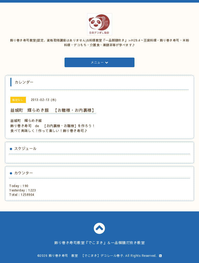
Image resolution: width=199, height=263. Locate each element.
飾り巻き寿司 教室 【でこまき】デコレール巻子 (86, 255)
